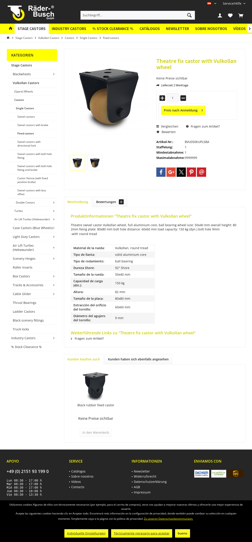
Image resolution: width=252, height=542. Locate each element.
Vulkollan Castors (26, 83)
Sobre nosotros (211, 28)
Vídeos (239, 28)
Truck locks (21, 329)
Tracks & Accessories (28, 285)
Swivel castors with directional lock (29, 143)
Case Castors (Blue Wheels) (33, 228)
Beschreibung (77, 202)
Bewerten (166, 132)
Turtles (18, 211)
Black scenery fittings (28, 320)
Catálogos (150, 28)
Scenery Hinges (24, 258)
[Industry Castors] (69, 29)
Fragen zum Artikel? (203, 126)
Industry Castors (23, 338)
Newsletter (177, 28)
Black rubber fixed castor (95, 405)
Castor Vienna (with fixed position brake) (32, 180)
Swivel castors (26, 117)
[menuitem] (232, 3)
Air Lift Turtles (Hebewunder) (32, 219)
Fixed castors (25, 133)
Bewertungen (110, 201)
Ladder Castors (24, 311)
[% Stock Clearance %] (112, 29)
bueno (182, 533)
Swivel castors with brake (32, 125)
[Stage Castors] (32, 29)
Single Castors (25, 108)
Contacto (77, 487)
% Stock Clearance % (26, 347)
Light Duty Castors (26, 237)
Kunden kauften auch (83, 359)
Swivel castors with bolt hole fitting (34, 156)
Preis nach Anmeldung (183, 109)
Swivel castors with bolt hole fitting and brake (34, 168)
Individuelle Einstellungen (86, 533)
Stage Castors (21, 65)
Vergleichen (167, 126)
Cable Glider (22, 294)
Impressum (142, 492)
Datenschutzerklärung (150, 482)
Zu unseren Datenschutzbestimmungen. (168, 519)
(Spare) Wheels (23, 91)
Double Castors (25, 202)
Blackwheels (22, 74)
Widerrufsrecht (145, 476)
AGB (137, 487)
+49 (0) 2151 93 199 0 (28, 471)
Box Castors (21, 276)
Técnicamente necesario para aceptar (142, 533)
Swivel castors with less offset (31, 192)
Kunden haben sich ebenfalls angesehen (138, 359)
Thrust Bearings (24, 303)
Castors (19, 100)
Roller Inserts (22, 267)
